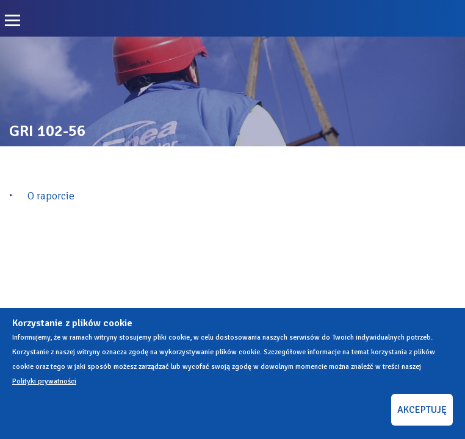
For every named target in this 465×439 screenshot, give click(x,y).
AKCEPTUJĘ (422, 410)
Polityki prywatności (44, 381)
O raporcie (50, 195)
